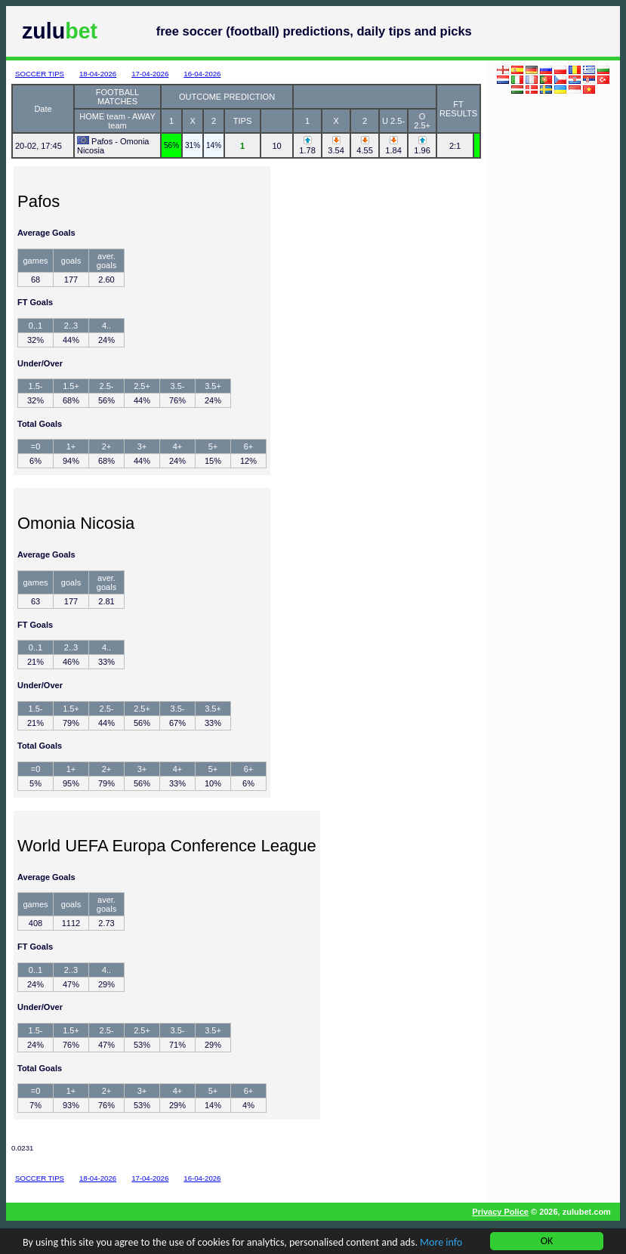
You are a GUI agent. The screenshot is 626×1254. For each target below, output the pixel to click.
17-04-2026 (149, 73)
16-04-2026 (201, 73)
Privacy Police (500, 1211)
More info (441, 1245)
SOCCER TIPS (39, 73)
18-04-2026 (97, 73)
